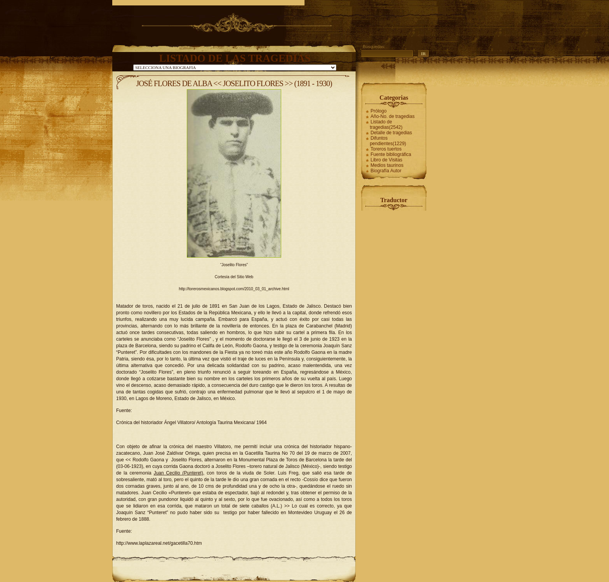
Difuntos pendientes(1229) (388, 140)
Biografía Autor (386, 170)
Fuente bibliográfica (391, 154)
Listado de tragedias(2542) (386, 124)
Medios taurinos (387, 165)
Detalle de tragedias (391, 132)
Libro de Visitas (386, 160)
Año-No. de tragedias (392, 116)
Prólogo (378, 111)
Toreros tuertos (386, 149)
